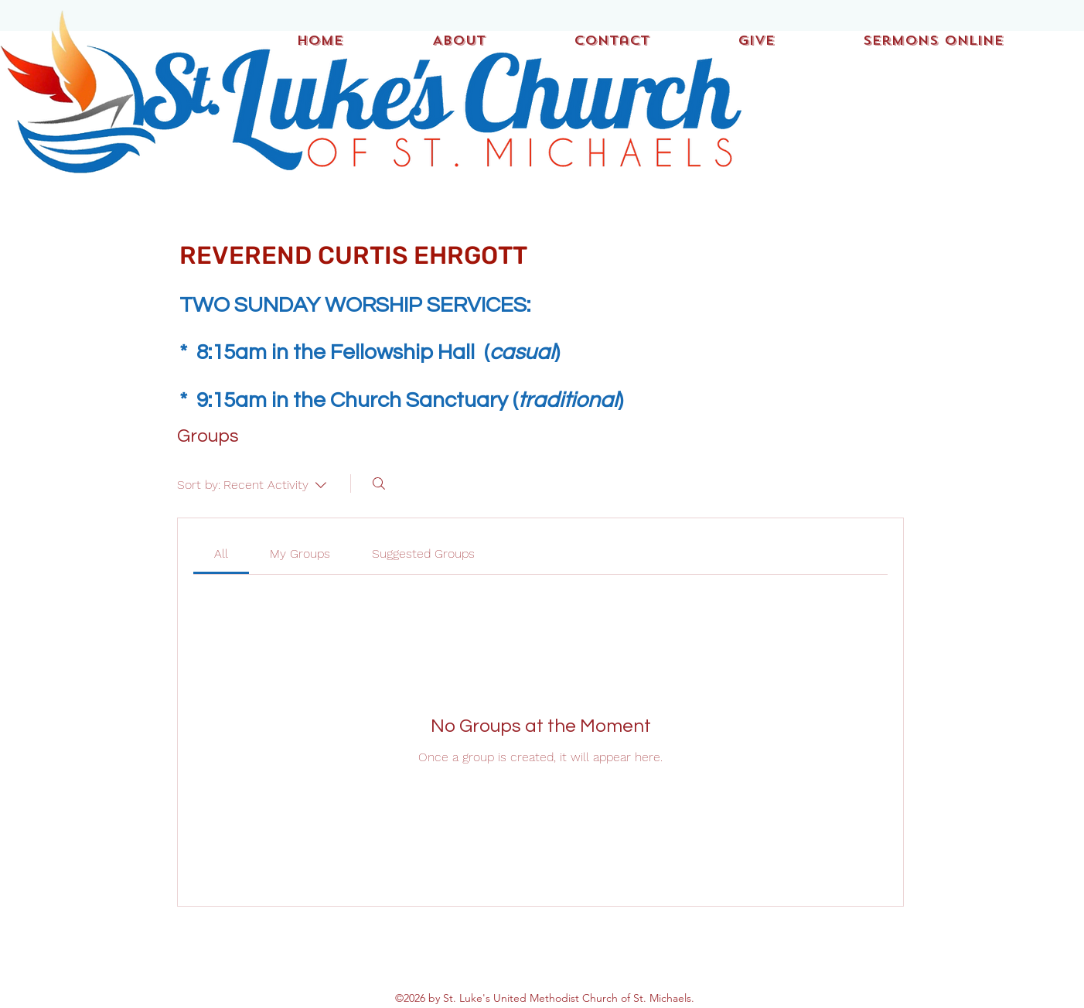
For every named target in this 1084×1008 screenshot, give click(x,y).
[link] (221, 553)
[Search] (379, 483)
